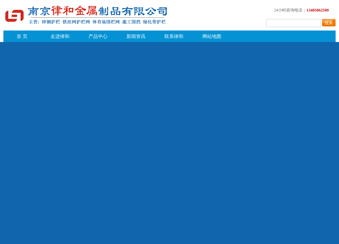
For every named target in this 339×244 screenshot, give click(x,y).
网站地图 (211, 36)
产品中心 (97, 36)
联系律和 (173, 36)
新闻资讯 (135, 36)
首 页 (22, 36)
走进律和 (60, 36)
